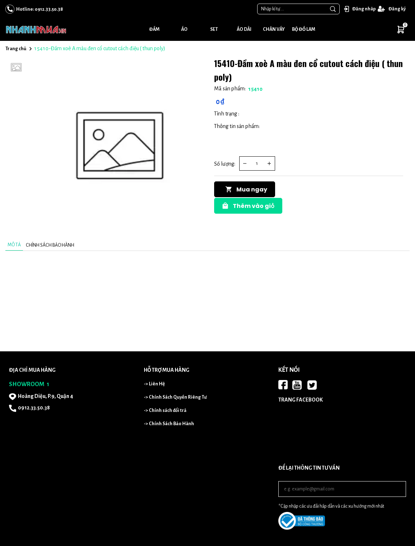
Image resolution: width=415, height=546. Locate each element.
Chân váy (274, 29)
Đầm (154, 29)
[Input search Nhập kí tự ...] (292, 9)
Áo (184, 29)
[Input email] (342, 489)
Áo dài (244, 29)
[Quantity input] (257, 163)
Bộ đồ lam (303, 29)
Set (214, 29)
